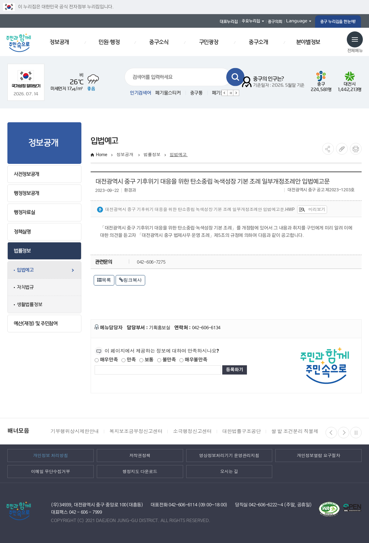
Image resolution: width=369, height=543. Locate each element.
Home (101, 154)
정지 (230, 93)
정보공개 (125, 154)
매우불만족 (193, 360)
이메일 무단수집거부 (50, 471)
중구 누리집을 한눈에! (338, 21)
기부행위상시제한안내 (75, 431)
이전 (224, 93)
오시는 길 (229, 471)
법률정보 (152, 154)
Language (296, 21)
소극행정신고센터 (192, 431)
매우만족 (106, 360)
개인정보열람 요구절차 (318, 455)
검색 (235, 77)
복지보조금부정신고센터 (135, 431)
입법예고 (179, 154)
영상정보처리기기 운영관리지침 (229, 455)
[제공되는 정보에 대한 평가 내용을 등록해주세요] (158, 370)
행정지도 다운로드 (139, 471)
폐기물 (218, 93)
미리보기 (312, 209)
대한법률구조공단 (241, 431)
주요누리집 (251, 21)
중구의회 (275, 21)
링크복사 (130, 279)
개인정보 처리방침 (50, 455)
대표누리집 (229, 21)
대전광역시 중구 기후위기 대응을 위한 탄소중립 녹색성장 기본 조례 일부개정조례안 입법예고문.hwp (196, 210)
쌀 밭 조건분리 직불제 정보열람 (304, 431)
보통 (146, 360)
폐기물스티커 (168, 93)
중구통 (196, 93)
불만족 (166, 360)
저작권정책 (139, 455)
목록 (104, 279)
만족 (128, 360)
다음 (236, 93)
